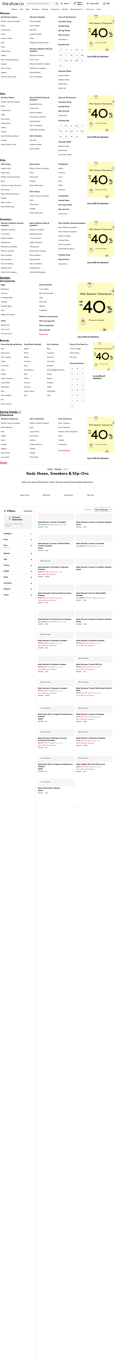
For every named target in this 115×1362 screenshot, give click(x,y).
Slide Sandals (34, 149)
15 (77, 137)
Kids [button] (27, 9)
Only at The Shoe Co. (67, 17)
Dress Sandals (35, 26)
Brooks (26, 357)
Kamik (49, 374)
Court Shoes (34, 60)
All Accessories (45, 285)
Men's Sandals (36, 136)
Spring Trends (64, 30)
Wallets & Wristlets (8, 315)
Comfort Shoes (6, 38)
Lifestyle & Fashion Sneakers (40, 64)
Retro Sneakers (6, 255)
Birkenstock (5, 353)
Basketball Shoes (36, 104)
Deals (99, 9)
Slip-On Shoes (6, 68)
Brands (58, 469)
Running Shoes (35, 72)
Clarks (3, 361)
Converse (61, 173)
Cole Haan (5, 366)
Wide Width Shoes (7, 207)
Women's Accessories (48, 316)
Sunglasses (43, 310)
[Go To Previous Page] (72, 1229)
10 (71, 61)
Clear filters (28, 527)
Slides (32, 38)
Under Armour (29, 391)
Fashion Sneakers (36, 113)
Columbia (50, 353)
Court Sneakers (35, 238)
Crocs (60, 177)
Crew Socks (5, 329)
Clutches (4, 293)
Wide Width (62, 84)
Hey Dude (50, 361)
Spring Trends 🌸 (76, 9)
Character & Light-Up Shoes (11, 185)
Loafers (3, 55)
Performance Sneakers (38, 68)
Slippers (4, 72)
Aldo (2, 349)
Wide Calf (62, 88)
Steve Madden (6, 395)
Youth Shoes (5, 173)
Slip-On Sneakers (36, 77)
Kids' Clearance (65, 419)
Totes (3, 310)
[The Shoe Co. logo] (13, 3)
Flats (2, 43)
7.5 (71, 55)
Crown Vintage (75, 349)
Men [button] (21, 9)
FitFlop (3, 374)
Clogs (3, 34)
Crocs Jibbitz (44, 289)
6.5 (61, 55)
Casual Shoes (6, 30)
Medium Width (63, 80)
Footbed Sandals (36, 34)
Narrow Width (63, 75)
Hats (41, 298)
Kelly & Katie (74, 353)
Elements (50, 357)
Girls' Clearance (64, 427)
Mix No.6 (73, 357)
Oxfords (4, 132)
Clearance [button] (90, 9)
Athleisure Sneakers (37, 55)
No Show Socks (6, 334)
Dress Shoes (5, 119)
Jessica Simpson (7, 378)
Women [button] (14, 9)
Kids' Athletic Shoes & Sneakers (71, 223)
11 (82, 61)
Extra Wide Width (64, 155)
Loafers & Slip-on (36, 444)
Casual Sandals (35, 21)
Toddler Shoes (6, 168)
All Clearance (64, 450)
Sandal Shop (63, 26)
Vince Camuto (6, 404)
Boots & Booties (6, 427)
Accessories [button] (55, 9)
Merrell (49, 378)
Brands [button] (65, 9)
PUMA (60, 185)
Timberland (51, 391)
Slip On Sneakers (64, 244)
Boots (3, 26)
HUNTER (50, 366)
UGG (48, 395)
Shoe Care (43, 302)
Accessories (63, 196)
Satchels (4, 302)
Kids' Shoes (6, 164)
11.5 (82, 131)
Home (49, 469)
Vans (25, 395)
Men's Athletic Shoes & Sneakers (39, 98)
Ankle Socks (5, 325)
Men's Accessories (47, 321)
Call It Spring (5, 357)
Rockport (50, 383)
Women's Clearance (9, 419)
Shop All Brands (76, 363)
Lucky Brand (5, 383)
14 (71, 137)
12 (60, 66)
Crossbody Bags (6, 298)
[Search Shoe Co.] (40, 4)
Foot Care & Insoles (46, 293)
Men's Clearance (37, 419)
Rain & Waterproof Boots (10, 60)
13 (66, 137)
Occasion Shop (64, 21)
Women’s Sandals (37, 17)
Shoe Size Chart (65, 205)
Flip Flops (33, 30)
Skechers (61, 190)
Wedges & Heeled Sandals (39, 43)
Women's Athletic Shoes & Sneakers (41, 50)
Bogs (48, 349)
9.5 (66, 61)
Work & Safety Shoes (8, 77)
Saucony (27, 383)
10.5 (76, 61)
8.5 (82, 55)
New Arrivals (63, 35)
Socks (3, 321)
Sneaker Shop (64, 255)
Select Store (17, 535)
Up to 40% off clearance (97, 56)
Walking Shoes (6, 268)
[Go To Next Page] (78, 1229)
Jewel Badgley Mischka (55, 370)
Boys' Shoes (35, 164)
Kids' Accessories (46, 325)
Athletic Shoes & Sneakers (10, 21)
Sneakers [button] (35, 9)
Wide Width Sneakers (37, 130)
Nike (60, 181)
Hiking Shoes (5, 51)
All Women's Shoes (9, 17)
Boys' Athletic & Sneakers (67, 227)
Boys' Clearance (64, 423)
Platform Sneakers (7, 251)
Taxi (2, 400)
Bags (3, 285)
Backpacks (5, 289)
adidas (60, 168)
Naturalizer (5, 387)
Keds (25, 366)
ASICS (26, 353)
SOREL (49, 387)
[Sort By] (102, 526)
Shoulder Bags (6, 306)
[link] (56, 573)
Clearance (62, 39)
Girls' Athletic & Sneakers (67, 232)
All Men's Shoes (7, 97)
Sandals (45, 9)
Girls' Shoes (35, 192)
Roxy (2, 391)
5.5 (77, 50)
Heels (3, 47)
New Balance (29, 370)
